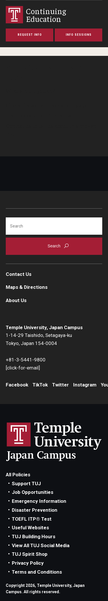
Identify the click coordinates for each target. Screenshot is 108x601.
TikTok (40, 385)
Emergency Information (39, 501)
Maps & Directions (27, 287)
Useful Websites (30, 527)
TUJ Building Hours (33, 536)
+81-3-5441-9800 (26, 360)
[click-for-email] (23, 368)
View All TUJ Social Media (40, 545)
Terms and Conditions (37, 572)
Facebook (17, 385)
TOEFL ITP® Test (32, 519)
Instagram (84, 385)
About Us (16, 300)
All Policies (18, 474)
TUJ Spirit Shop (30, 554)
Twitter (60, 385)
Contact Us (18, 274)
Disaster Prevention (34, 510)
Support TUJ (26, 483)
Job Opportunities (32, 492)
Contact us (18, 125)
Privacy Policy (28, 563)
